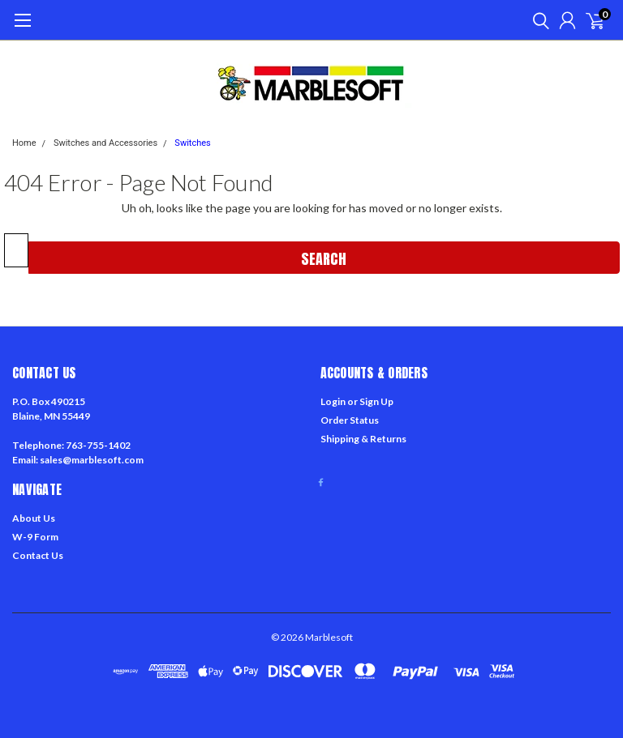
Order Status (349, 420)
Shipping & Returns (363, 439)
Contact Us (37, 555)
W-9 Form (35, 537)
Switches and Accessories (105, 143)
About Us (33, 518)
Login (333, 401)
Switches (192, 143)
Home (24, 143)
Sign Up (376, 401)
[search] (537, 20)
